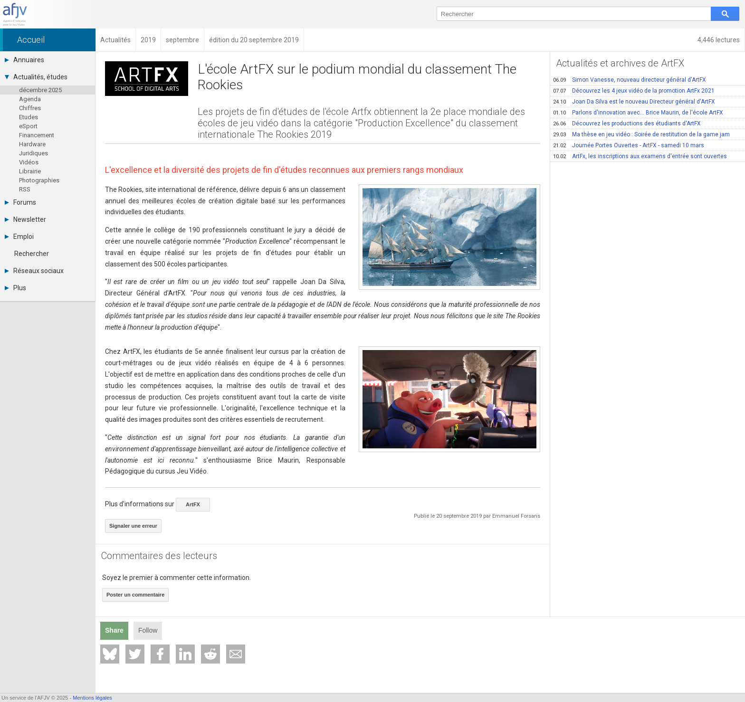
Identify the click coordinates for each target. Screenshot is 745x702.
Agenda (30, 99)
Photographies (39, 180)
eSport (28, 126)
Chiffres (30, 108)
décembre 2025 (40, 90)
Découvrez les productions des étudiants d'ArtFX (627, 123)
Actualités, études (36, 77)
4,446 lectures (718, 40)
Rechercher (31, 253)
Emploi (19, 236)
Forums (20, 202)
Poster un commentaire (135, 595)
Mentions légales (92, 698)
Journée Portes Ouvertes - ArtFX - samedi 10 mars (628, 145)
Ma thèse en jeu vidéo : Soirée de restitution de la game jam (641, 134)
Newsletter (25, 219)
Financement (36, 135)
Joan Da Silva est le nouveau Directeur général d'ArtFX (634, 101)
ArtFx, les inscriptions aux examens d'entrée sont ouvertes (640, 156)
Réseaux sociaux (34, 271)
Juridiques (33, 153)
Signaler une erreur (133, 526)
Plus (15, 288)
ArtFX (193, 504)
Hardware (32, 144)
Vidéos (28, 162)
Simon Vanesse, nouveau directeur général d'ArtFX (629, 79)
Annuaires (24, 60)
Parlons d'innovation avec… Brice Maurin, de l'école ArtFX (638, 112)
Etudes (28, 117)
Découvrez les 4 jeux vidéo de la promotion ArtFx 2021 (634, 90)
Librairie (30, 171)
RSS (24, 189)
